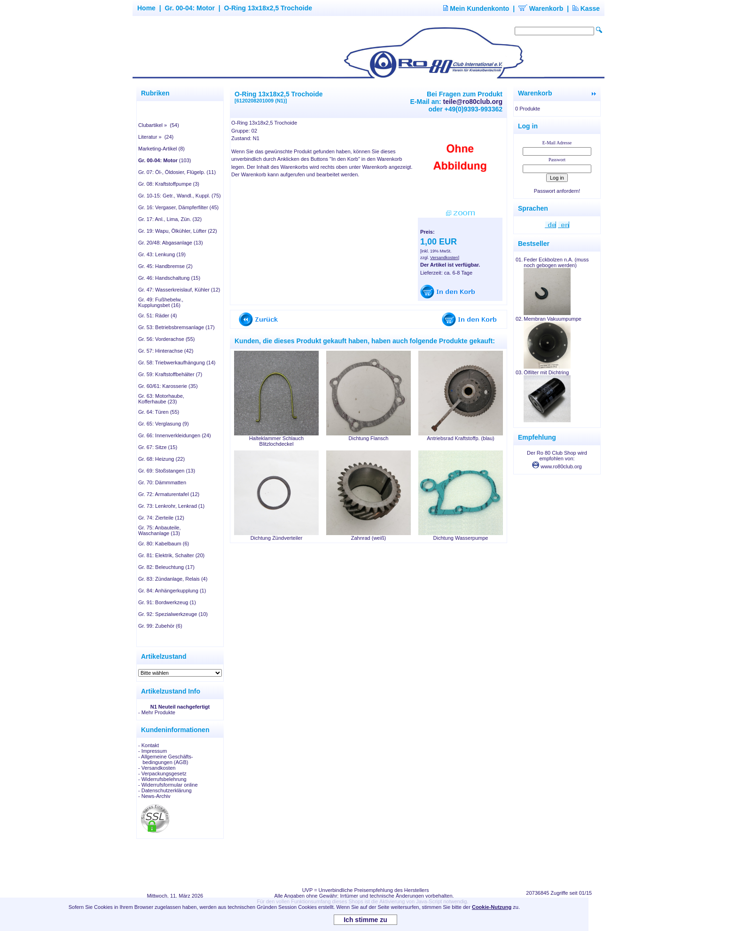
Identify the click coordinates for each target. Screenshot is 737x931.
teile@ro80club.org (472, 101)
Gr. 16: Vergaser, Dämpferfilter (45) (178, 207)
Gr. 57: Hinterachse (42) (165, 351)
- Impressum (152, 751)
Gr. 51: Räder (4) (157, 315)
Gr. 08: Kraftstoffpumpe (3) (168, 184)
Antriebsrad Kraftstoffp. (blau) (460, 438)
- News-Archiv (154, 796)
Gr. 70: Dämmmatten (162, 482)
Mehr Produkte (158, 712)
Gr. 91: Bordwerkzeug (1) (167, 602)
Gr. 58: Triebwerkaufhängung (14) (176, 362)
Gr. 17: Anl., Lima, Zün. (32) (170, 219)
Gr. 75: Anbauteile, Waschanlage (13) (159, 530)
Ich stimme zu (365, 919)
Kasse (586, 8)
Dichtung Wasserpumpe (460, 538)
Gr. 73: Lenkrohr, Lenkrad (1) (171, 506)
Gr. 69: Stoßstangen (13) (166, 470)
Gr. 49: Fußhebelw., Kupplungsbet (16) (160, 302)
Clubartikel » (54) (158, 125)
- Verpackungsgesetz (162, 773)
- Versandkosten (157, 768)
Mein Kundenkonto (476, 8)
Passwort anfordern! (557, 191)
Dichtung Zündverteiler (277, 538)
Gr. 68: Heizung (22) (161, 459)
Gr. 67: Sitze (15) (157, 447)
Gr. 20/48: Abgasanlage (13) (170, 242)
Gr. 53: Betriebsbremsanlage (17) (176, 327)
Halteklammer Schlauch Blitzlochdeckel (276, 441)
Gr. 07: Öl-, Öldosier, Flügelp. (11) (177, 172)
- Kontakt (148, 745)
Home (146, 8)
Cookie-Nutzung (491, 907)
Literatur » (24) (155, 137)
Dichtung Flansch (369, 438)
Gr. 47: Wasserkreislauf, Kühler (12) (179, 289)
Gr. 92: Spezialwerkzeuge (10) (173, 614)
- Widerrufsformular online (168, 785)
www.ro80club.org (557, 466)
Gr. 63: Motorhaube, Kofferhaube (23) (161, 398)
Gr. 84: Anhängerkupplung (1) (172, 590)
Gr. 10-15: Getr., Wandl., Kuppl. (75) (179, 195)
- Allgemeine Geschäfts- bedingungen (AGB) (165, 759)
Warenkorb (541, 8)
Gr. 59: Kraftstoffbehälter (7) (170, 374)
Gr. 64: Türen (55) (158, 412)
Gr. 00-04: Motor (190, 8)
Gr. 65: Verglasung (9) (163, 423)
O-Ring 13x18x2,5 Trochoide (268, 8)
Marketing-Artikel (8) (161, 148)
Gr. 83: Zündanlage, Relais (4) (172, 579)
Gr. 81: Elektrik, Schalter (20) (171, 555)
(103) (164, 160)
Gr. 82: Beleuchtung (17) (166, 567)
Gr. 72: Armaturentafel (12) (168, 494)
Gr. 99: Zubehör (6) (160, 626)
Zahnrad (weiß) (368, 538)
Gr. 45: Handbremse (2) (165, 266)
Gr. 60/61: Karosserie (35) (168, 386)
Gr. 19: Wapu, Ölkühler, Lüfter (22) (177, 231)
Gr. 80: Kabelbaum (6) (163, 543)
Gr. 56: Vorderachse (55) (166, 339)
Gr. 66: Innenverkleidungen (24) (174, 435)
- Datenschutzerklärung (165, 790)
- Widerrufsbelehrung (162, 779)
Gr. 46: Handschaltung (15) (169, 278)
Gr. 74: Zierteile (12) (161, 518)
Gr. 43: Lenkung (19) (162, 254)
